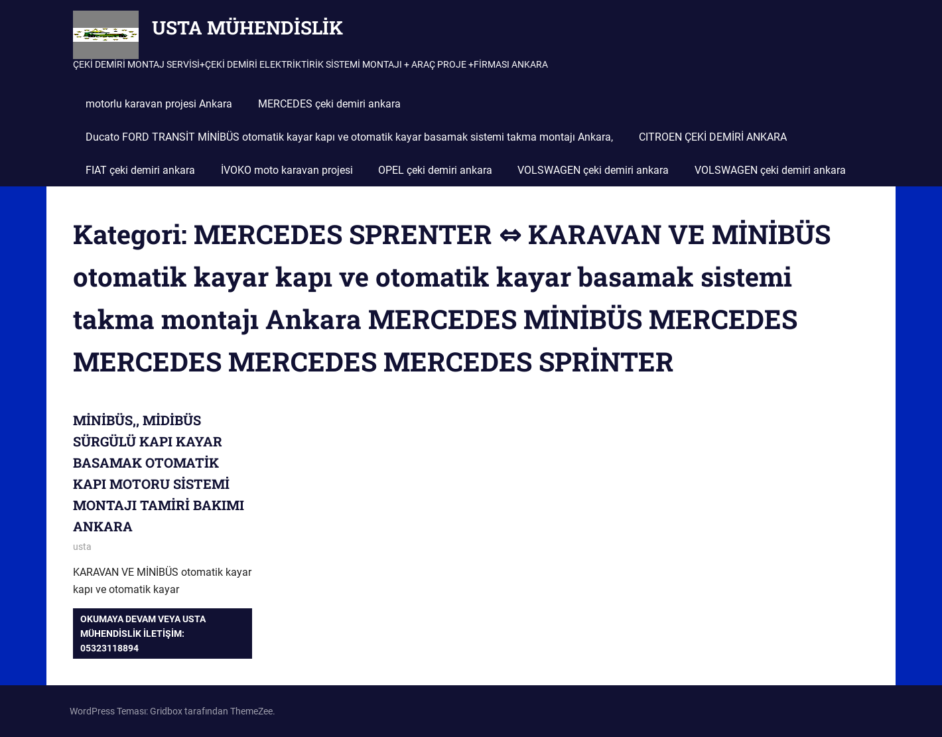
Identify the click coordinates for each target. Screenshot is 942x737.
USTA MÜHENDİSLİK (247, 27)
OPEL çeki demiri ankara (435, 170)
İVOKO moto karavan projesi (287, 170)
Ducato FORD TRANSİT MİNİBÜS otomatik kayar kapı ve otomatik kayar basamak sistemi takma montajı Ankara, (349, 137)
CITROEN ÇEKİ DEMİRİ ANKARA (713, 137)
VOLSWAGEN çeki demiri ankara (593, 170)
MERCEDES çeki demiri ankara (329, 104)
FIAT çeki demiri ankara (140, 170)
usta (82, 546)
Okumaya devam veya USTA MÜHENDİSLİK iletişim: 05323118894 (143, 634)
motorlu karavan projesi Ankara (159, 104)
